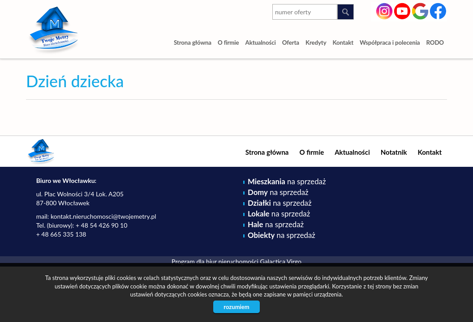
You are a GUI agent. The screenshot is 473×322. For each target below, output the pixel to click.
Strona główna (192, 42)
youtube (402, 10)
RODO (435, 42)
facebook (438, 10)
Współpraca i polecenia (390, 42)
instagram (384, 10)
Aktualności (260, 42)
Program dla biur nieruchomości (216, 261)
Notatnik (394, 152)
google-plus (420, 12)
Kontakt (343, 42)
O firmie (228, 42)
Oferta (290, 42)
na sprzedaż (287, 181)
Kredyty (316, 42)
